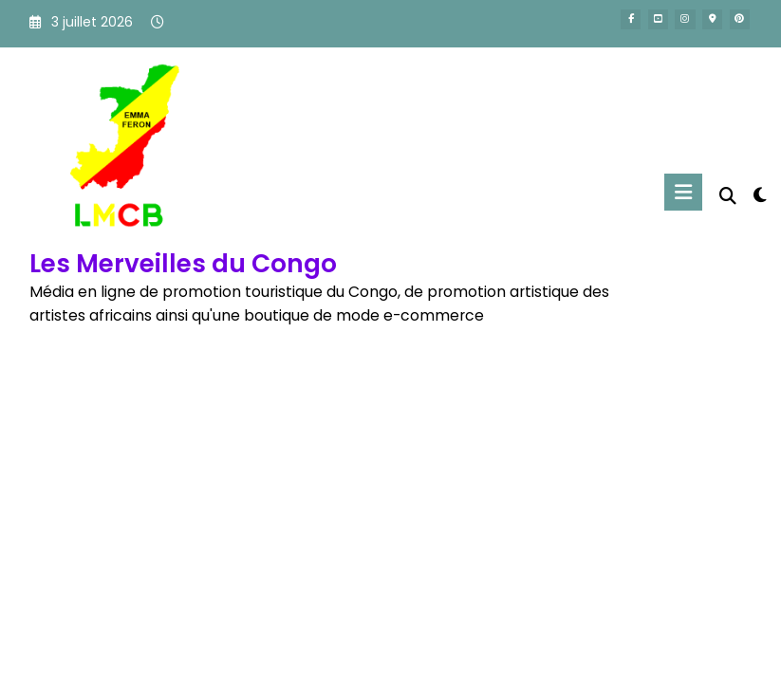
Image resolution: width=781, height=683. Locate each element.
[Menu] (683, 192)
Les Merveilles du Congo (183, 263)
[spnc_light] (759, 195)
